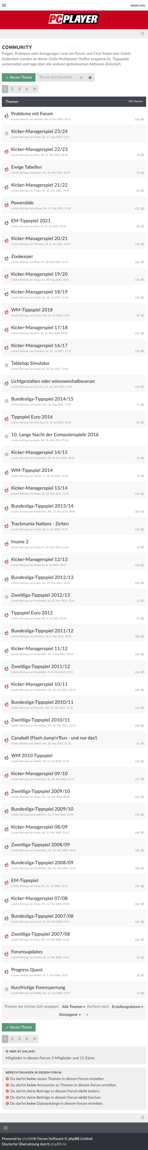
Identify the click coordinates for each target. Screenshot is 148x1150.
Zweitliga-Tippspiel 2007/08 (40, 934)
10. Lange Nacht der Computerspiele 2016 (55, 434)
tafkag (37, 208)
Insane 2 (20, 542)
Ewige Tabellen (26, 167)
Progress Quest (27, 970)
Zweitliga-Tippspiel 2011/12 (40, 666)
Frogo (37, 190)
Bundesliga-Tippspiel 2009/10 (42, 809)
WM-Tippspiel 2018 (32, 310)
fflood (37, 262)
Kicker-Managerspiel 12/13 (39, 559)
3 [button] (19, 89)
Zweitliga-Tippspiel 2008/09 (40, 845)
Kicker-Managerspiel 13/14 (39, 488)
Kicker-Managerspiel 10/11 (39, 684)
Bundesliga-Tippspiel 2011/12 (42, 631)
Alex (36, 155)
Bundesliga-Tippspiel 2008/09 (42, 863)
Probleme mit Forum (32, 114)
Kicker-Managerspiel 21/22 (39, 185)
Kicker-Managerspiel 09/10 (39, 773)
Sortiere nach (115, 1007)
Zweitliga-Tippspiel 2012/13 (40, 595)
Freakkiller (40, 458)
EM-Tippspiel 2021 (31, 221)
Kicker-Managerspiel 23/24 (39, 131)
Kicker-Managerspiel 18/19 (39, 292)
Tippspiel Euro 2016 (32, 417)
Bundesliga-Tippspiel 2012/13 (42, 577)
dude (37, 440)
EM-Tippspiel (24, 880)
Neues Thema (19, 77)
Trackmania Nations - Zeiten (40, 524)
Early (37, 939)
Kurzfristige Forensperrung (38, 987)
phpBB (27, 1139)
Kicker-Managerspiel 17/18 (39, 327)
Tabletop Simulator (30, 363)
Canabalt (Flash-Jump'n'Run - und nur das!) (54, 738)
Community (17, 47)
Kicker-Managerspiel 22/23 (39, 149)
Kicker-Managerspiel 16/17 (39, 345)
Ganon (37, 172)
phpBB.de (58, 1144)
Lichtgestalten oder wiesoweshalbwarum (53, 381)
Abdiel (37, 743)
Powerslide (22, 203)
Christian (39, 244)
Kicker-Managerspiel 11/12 (39, 648)
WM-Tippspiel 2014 (32, 470)
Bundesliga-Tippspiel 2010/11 (42, 702)
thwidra (38, 119)
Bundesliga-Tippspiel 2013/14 (42, 506)
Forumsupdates (27, 952)
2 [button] (12, 89)
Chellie (38, 957)
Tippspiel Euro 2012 (32, 613)
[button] (35, 89)
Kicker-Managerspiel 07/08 (39, 898)
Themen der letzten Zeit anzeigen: (45, 1007)
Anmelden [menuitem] (137, 5)
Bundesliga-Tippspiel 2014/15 (42, 399)
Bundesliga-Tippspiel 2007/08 (42, 916)
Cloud (37, 137)
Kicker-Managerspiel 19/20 (39, 274)
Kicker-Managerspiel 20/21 (39, 238)
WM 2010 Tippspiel (31, 755)
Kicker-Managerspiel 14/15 (39, 452)
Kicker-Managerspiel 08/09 (39, 827)
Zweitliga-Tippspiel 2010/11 (40, 720)
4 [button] (27, 89)
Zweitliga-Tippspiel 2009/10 (40, 791)
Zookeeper (22, 256)
